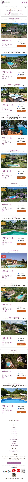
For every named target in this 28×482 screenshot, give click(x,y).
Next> (17, 420)
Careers (14, 443)
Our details (14, 429)
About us (14, 427)
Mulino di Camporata (14, 84)
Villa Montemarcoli (14, 317)
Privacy (14, 441)
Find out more (14, 462)
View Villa (21, 45)
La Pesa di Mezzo (14, 51)
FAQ (14, 437)
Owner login (14, 431)
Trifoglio (14, 217)
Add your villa (14, 433)
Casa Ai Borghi (14, 250)
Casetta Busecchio (14, 18)
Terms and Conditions (14, 439)
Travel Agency (14, 434)
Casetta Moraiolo (14, 150)
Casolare (14, 350)
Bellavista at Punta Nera (14, 115)
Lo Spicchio (13, 183)
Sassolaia (14, 283)
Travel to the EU (14, 445)
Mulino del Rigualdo (14, 384)
